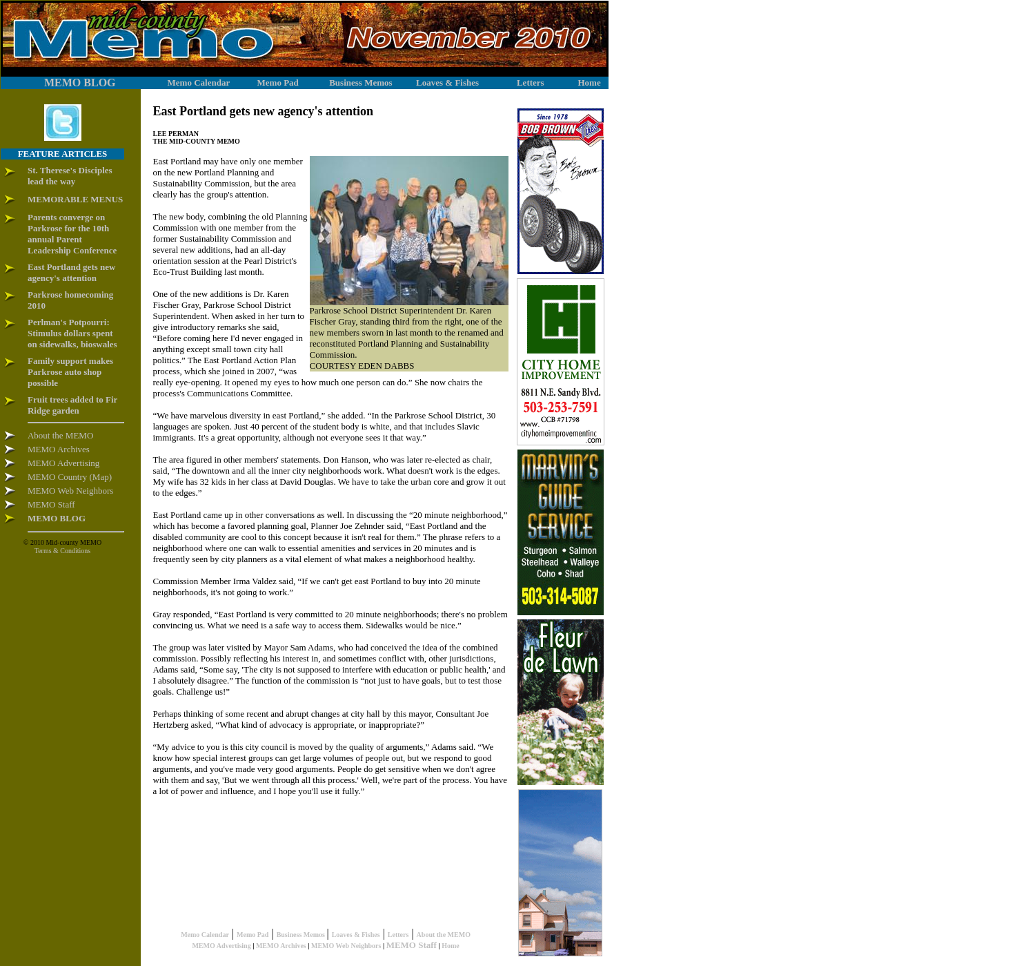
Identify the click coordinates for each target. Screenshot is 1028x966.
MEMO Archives (281, 945)
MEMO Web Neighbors (346, 945)
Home (450, 945)
